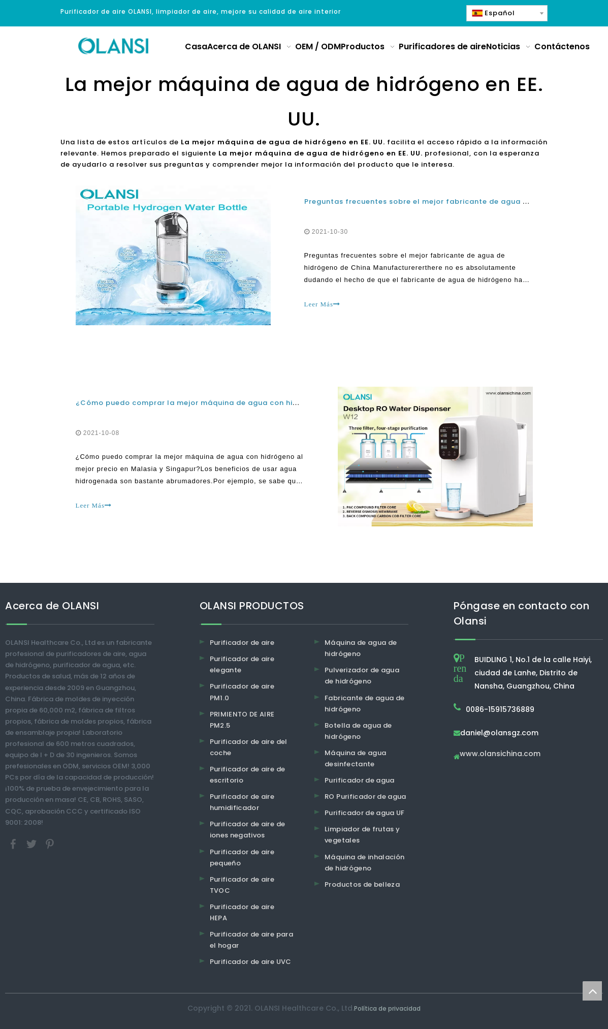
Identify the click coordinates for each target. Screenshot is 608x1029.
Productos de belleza (362, 884)
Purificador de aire (242, 642)
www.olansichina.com (500, 754)
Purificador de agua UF (365, 813)
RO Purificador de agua (365, 796)
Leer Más (322, 304)
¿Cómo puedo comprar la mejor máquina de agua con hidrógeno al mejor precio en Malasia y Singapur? (276, 403)
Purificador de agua (360, 780)
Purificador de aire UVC (251, 961)
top (592, 991)
